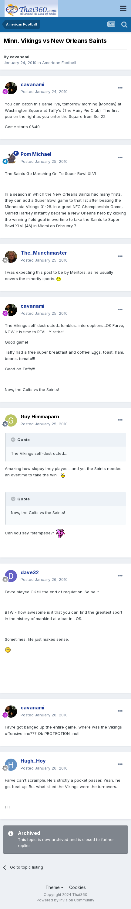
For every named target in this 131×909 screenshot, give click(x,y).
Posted (44, 91)
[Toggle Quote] (13, 439)
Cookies (77, 887)
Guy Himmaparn (40, 416)
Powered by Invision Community (65, 900)
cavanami (19, 56)
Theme (54, 887)
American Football (59, 62)
